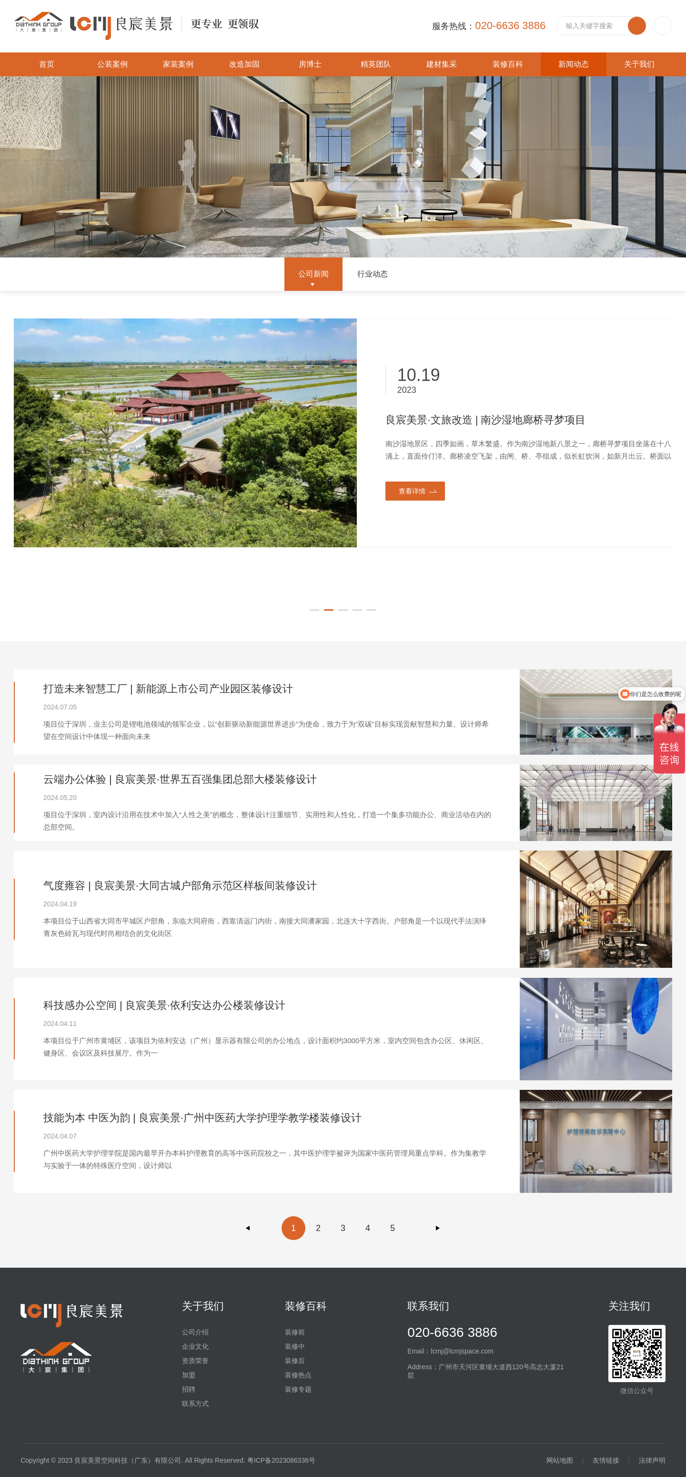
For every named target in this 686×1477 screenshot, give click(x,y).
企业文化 (195, 1346)
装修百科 (508, 64)
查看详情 (412, 491)
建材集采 (441, 64)
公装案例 (112, 64)
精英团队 (376, 64)
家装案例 (178, 64)
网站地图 (559, 1460)
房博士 (310, 64)
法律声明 (652, 1460)
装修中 (295, 1346)
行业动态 (372, 274)
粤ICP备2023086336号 (281, 1460)
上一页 (248, 1228)
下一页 (438, 1228)
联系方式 (195, 1403)
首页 (46, 64)
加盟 (188, 1375)
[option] (343, 432)
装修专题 (298, 1389)
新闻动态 (573, 64)
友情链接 (606, 1460)
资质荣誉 (195, 1360)
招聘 (188, 1389)
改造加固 (244, 64)
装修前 (295, 1332)
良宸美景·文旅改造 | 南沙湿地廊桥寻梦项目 (485, 420)
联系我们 (428, 1306)
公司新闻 (313, 274)
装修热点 (298, 1375)
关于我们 (639, 64)
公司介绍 (195, 1332)
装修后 (295, 1360)
